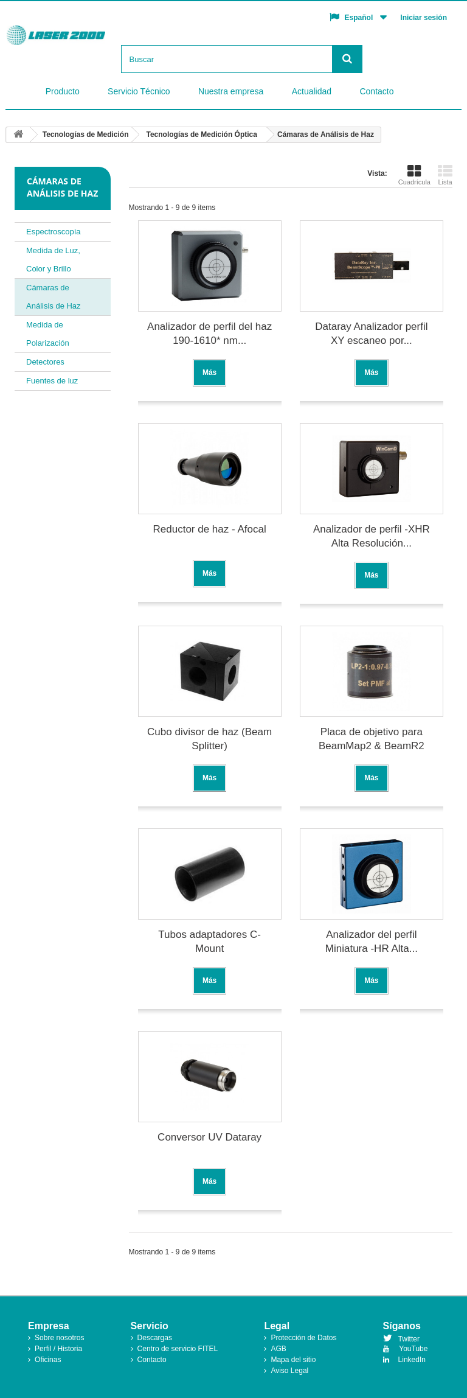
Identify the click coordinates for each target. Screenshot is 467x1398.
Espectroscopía (53, 231)
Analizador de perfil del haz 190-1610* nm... (209, 333)
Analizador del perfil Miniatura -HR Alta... (371, 941)
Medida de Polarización (47, 334)
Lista (445, 175)
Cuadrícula (414, 175)
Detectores (45, 361)
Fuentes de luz (52, 380)
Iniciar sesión (423, 17)
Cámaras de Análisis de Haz (53, 296)
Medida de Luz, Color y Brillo (53, 259)
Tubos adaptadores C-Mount (209, 941)
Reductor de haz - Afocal (209, 529)
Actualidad (311, 91)
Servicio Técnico (139, 91)
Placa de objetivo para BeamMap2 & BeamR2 (371, 739)
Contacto (376, 91)
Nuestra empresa (230, 91)
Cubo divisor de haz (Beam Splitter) (209, 739)
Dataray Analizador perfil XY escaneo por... (371, 333)
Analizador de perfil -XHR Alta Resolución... (371, 536)
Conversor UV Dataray (209, 1137)
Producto (63, 91)
